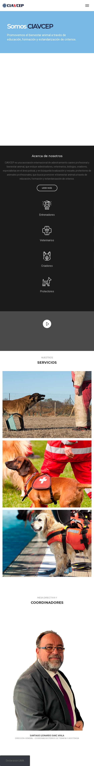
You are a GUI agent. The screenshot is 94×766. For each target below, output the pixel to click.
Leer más (47, 188)
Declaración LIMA (15, 760)
